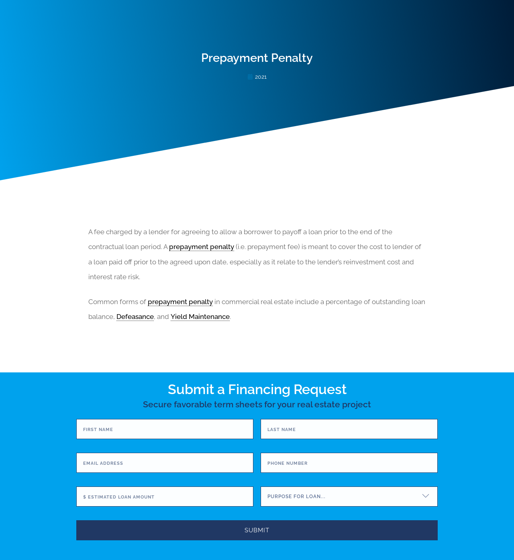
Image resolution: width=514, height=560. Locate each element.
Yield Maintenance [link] (200, 317)
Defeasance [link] (135, 317)
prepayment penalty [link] (201, 247)
